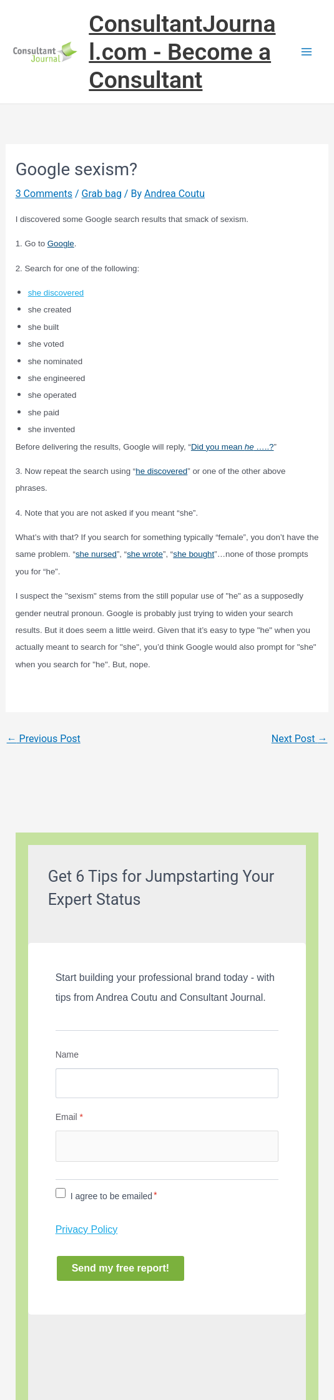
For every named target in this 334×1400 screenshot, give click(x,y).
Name (67, 1055)
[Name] (167, 1083)
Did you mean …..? (232, 446)
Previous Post (44, 739)
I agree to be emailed (112, 1196)
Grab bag (102, 194)
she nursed (96, 554)
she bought (193, 554)
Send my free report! (120, 1268)
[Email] (167, 1146)
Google (60, 243)
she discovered (56, 292)
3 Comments (44, 194)
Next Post (300, 739)
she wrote (145, 554)
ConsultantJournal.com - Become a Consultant (182, 52)
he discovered (161, 471)
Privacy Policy (87, 1229)
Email (69, 1117)
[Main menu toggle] (306, 51)
